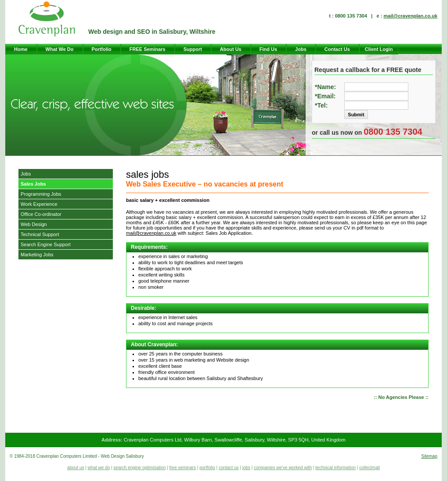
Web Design (34, 224)
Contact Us (337, 49)
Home (21, 49)
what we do (99, 467)
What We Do (60, 49)
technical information (335, 467)
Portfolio (102, 49)
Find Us (268, 49)
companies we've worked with (283, 467)
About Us (231, 49)
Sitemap (429, 456)
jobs (246, 467)
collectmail (369, 467)
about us (75, 467)
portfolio (207, 467)
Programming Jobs (41, 194)
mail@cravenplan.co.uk (410, 15)
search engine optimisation (139, 467)
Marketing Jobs (37, 254)
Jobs (300, 49)
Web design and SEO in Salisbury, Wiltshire (152, 31)
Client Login (379, 49)
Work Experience (39, 204)
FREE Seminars (148, 49)
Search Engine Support (46, 244)
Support (193, 49)
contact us (229, 467)
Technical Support (40, 234)
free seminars (182, 467)
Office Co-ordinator (41, 214)
